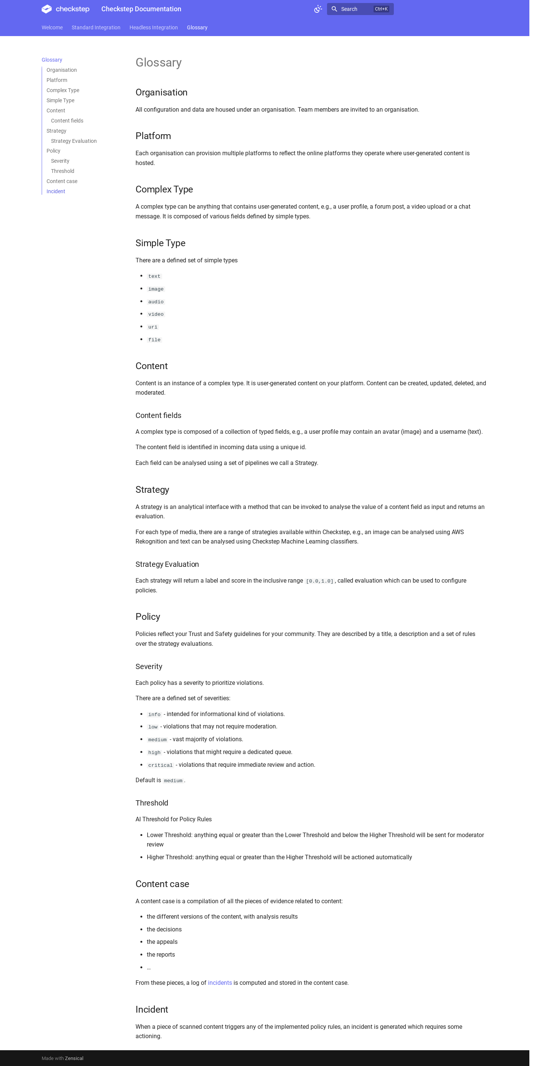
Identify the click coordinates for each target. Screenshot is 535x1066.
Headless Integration (154, 27)
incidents (220, 982)
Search (349, 9)
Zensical (74, 1057)
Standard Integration (96, 27)
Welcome (52, 27)
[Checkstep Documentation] (65, 9)
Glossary (197, 27)
